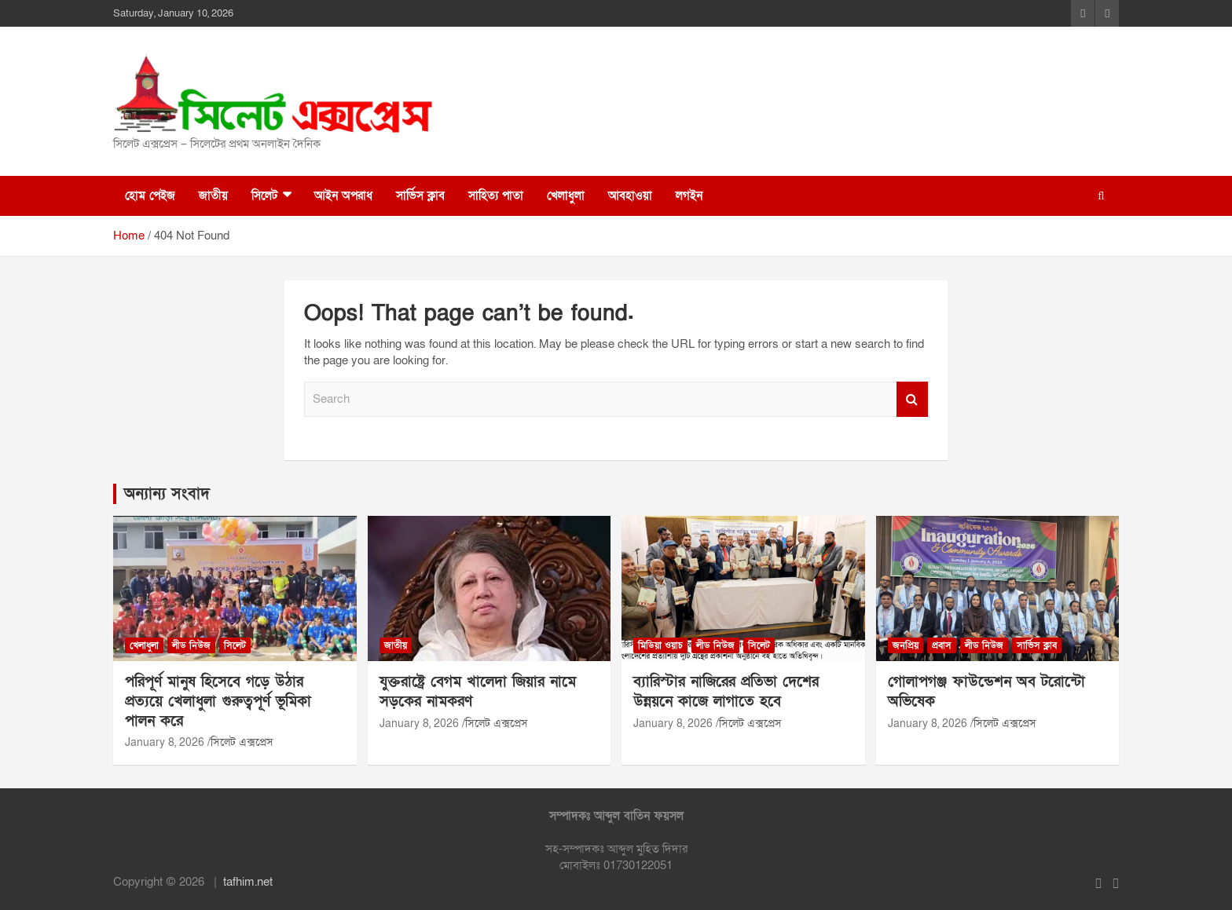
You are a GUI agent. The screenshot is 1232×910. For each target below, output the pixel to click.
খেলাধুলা (566, 195)
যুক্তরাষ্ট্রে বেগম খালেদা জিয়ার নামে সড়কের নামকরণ (478, 691)
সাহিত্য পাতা (495, 195)
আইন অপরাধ (343, 195)
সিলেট (264, 195)
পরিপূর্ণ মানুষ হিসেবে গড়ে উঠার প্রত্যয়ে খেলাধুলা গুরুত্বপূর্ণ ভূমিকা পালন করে (218, 701)
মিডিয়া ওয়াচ (660, 645)
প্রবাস (942, 645)
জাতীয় (213, 195)
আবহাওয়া (630, 195)
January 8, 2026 (164, 742)
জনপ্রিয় (905, 645)
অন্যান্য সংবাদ (167, 494)
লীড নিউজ (191, 645)
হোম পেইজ (150, 195)
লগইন (689, 195)
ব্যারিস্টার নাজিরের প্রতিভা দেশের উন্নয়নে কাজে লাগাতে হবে (726, 691)
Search (912, 399)
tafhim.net (248, 882)
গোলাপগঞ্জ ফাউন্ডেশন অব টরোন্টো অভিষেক (986, 691)
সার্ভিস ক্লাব (420, 195)
